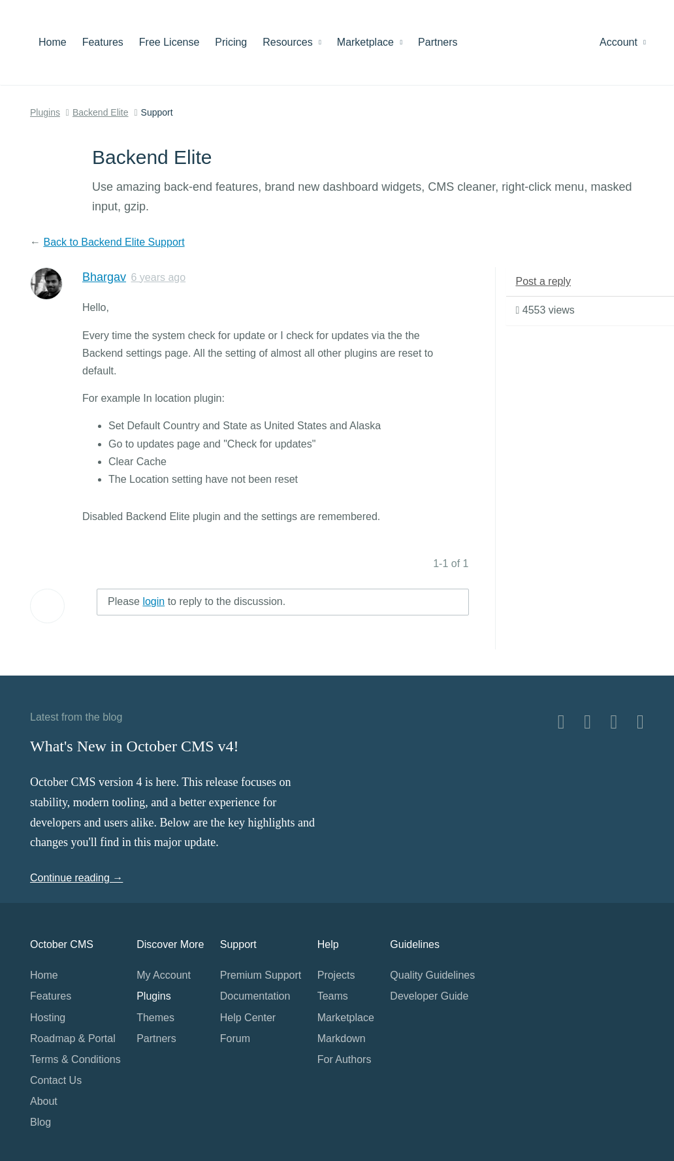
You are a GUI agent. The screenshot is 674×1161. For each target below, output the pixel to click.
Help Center (248, 1017)
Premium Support (261, 975)
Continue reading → (76, 877)
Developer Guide (429, 996)
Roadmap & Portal (73, 1038)
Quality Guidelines (432, 975)
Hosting (47, 1017)
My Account (163, 975)
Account (623, 42)
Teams (332, 996)
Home (53, 42)
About (43, 1101)
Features (102, 42)
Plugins (45, 112)
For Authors (344, 1059)
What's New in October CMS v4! (134, 746)
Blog (40, 1122)
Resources (292, 42)
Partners (437, 42)
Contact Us (56, 1080)
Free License (169, 42)
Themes (155, 1017)
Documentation (255, 996)
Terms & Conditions (75, 1059)
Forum (235, 1038)
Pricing (231, 42)
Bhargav (104, 277)
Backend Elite (100, 112)
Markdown (341, 1038)
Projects (336, 975)
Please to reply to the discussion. (196, 601)
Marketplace (369, 42)
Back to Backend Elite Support (113, 242)
